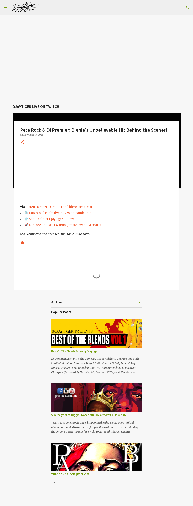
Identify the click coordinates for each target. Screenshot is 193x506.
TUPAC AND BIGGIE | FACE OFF (70, 474)
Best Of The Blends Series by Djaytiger (75, 351)
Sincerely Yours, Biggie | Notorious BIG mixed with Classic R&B (89, 415)
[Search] (44, 7)
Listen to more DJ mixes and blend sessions (58, 207)
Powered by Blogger (96, 500)
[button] (22, 142)
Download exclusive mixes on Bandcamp (60, 213)
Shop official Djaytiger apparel (52, 219)
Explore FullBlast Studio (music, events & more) (65, 225)
